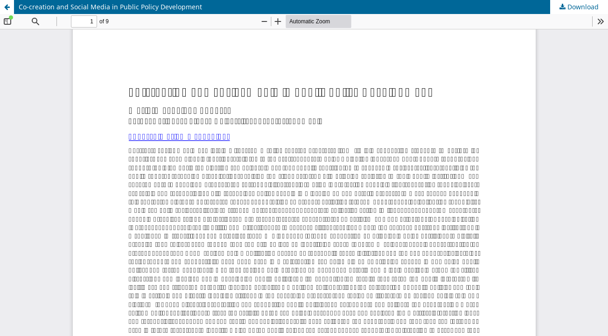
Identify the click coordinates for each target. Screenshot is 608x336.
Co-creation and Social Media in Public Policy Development (110, 6)
